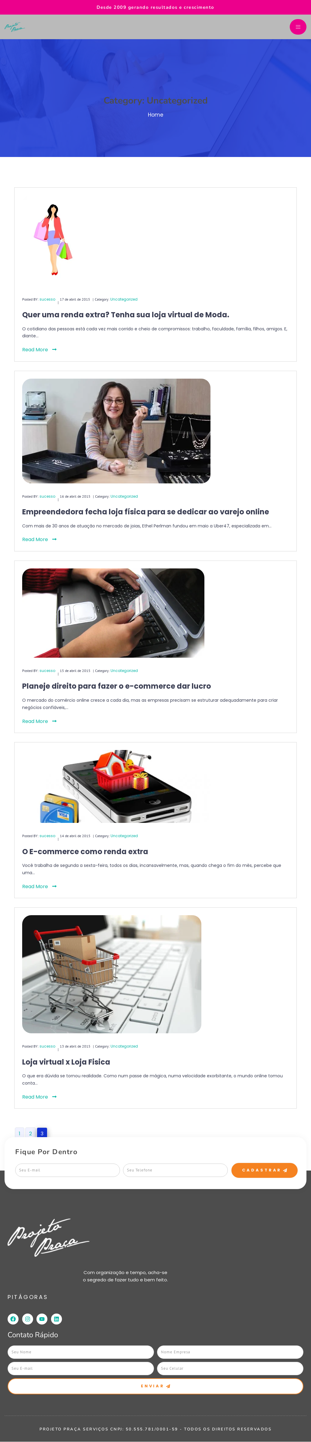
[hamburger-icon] (298, 27)
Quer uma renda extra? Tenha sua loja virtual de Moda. (125, 315)
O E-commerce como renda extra (85, 852)
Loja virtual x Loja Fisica (66, 1062)
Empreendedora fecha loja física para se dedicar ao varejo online (145, 512)
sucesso (47, 299)
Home (156, 114)
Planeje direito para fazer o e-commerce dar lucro (116, 686)
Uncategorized (124, 299)
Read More (39, 349)
